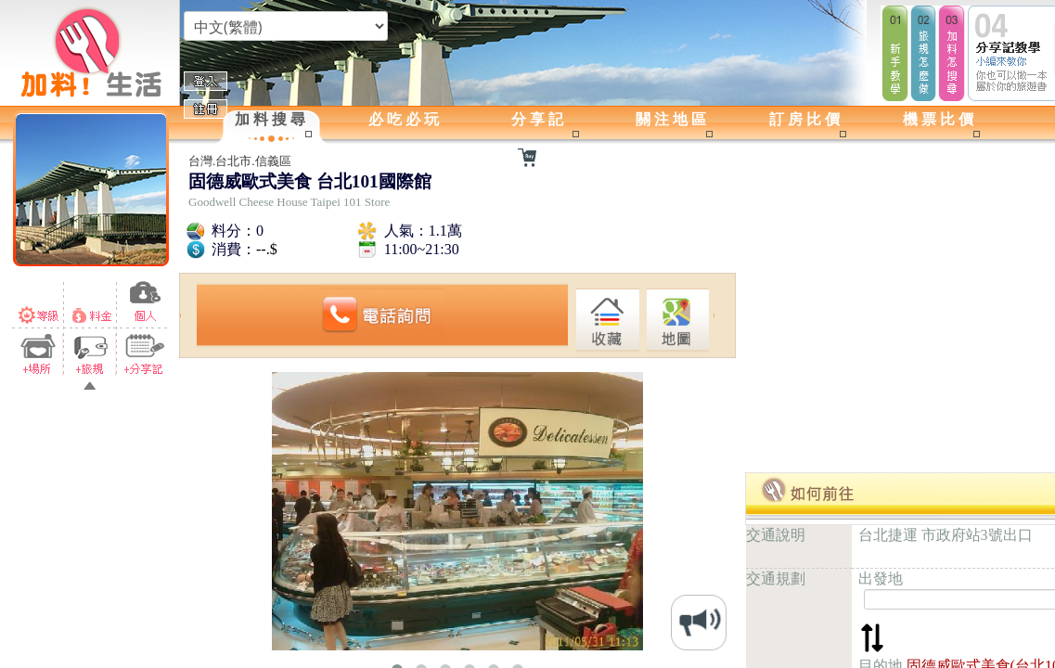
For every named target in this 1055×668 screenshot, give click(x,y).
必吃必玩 (405, 119)
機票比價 (940, 119)
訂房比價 (806, 119)
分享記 (539, 119)
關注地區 (673, 119)
